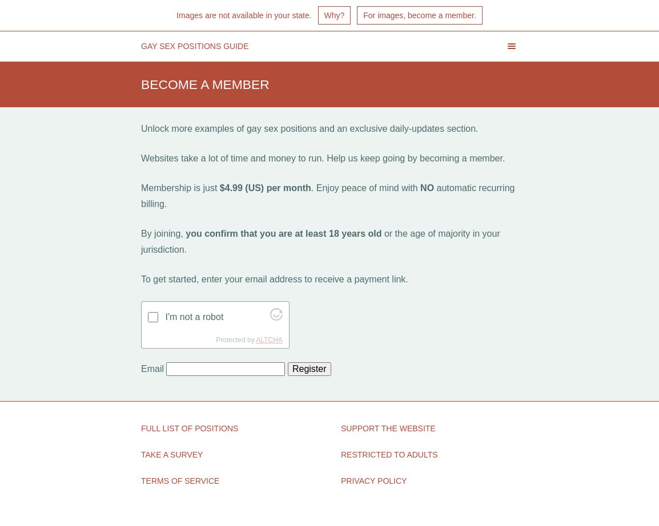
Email (152, 369)
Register (309, 369)
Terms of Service (180, 480)
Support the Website (388, 428)
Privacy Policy (374, 480)
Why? (334, 15)
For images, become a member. (419, 15)
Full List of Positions (189, 428)
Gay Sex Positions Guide (195, 46)
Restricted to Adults (389, 454)
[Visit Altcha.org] (276, 317)
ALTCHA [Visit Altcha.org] (269, 340)
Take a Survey (172, 454)
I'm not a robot (195, 317)
